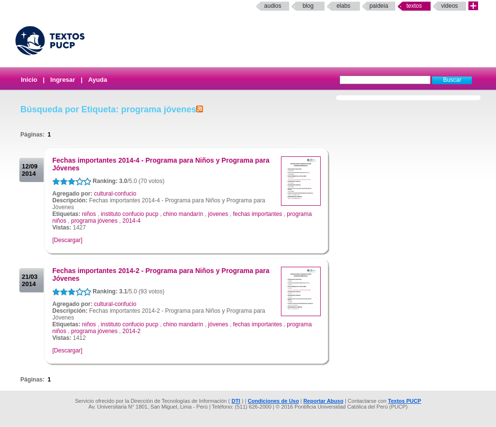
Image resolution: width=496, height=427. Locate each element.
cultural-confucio (115, 193)
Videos (449, 5)
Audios (272, 5)
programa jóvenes (94, 220)
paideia (379, 5)
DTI (236, 401)
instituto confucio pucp (129, 214)
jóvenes (218, 214)
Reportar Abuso (323, 401)
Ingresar (62, 79)
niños (89, 214)
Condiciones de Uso (273, 401)
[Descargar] (67, 240)
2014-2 (131, 331)
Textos (414, 5)
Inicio (29, 79)
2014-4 (131, 220)
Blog (308, 5)
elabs (344, 5)
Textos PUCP (404, 401)
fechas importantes (257, 214)
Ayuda (97, 79)
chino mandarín (183, 214)
